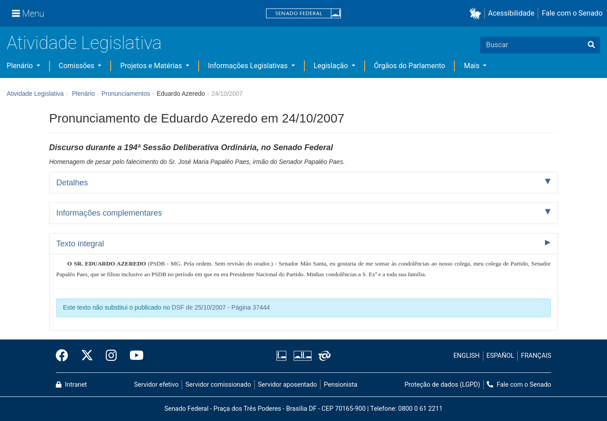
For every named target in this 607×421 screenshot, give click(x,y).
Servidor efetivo (156, 384)
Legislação (332, 65)
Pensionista (341, 384)
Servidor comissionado (218, 384)
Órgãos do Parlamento (409, 65)
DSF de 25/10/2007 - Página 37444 (221, 307)
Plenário (20, 65)
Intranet (71, 384)
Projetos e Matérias (151, 65)
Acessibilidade (511, 13)
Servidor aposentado (287, 384)
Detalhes (72, 182)
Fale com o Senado (572, 13)
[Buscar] (591, 45)
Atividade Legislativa (84, 43)
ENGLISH (466, 356)
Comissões (77, 65)
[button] (477, 14)
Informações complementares (109, 212)
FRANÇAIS (536, 356)
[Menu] (28, 13)
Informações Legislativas (249, 65)
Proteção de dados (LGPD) (442, 384)
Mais (472, 65)
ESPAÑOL (500, 356)
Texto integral (80, 243)
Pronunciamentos (125, 93)
